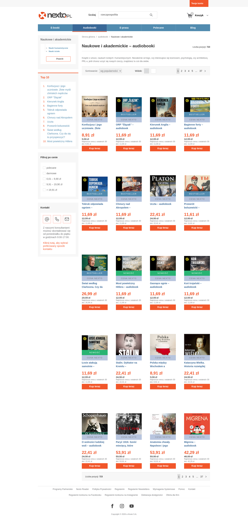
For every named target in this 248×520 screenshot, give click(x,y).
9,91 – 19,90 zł (54, 184)
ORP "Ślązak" (54, 97)
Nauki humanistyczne (58, 48)
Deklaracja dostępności (152, 495)
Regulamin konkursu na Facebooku (85, 495)
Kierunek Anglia (55, 101)
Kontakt (191, 489)
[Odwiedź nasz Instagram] (122, 506)
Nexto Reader (82, 489)
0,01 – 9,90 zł (53, 178)
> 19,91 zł (51, 189)
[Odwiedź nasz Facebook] (112, 506)
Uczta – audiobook (160, 204)
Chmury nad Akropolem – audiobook (123, 208)
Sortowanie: (91, 71)
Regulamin (120, 489)
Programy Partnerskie (63, 489)
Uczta (50, 121)
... (196, 71)
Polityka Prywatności (101, 489)
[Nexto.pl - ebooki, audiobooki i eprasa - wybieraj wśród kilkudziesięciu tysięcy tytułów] (55, 15)
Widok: (138, 71)
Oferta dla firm (172, 495)
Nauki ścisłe (54, 51)
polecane (51, 167)
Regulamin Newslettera (138, 489)
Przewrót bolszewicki (58, 125)
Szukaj (92, 14)
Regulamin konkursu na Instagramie (121, 495)
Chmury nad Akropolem (59, 117)
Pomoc (181, 489)
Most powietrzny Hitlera (59, 141)
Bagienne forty (55, 105)
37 (200, 71)
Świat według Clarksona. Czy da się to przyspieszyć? (59, 134)
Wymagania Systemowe (164, 489)
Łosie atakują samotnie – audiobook (89, 366)
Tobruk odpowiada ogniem (57, 111)
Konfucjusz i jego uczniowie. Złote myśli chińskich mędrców (59, 90)
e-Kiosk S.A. (131, 514)
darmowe (51, 173)
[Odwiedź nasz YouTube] (131, 506)
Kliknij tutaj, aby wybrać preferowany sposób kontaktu (55, 245)
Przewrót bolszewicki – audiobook (191, 208)
